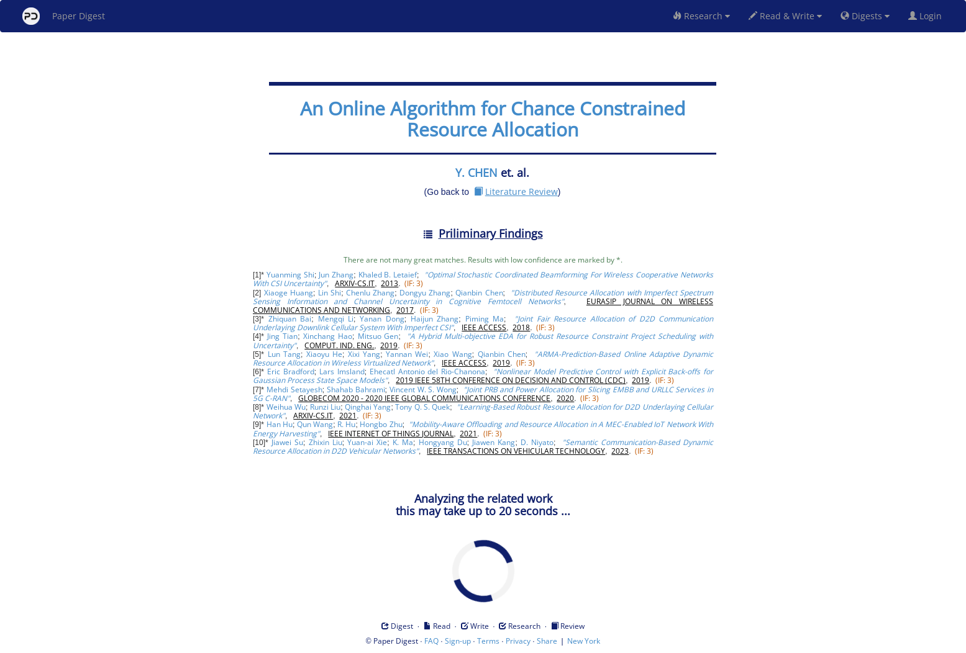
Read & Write (785, 16)
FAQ (431, 641)
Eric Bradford (290, 371)
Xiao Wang (453, 354)
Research (701, 16)
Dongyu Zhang (424, 292)
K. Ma (403, 442)
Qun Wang (315, 424)
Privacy (518, 641)
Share (547, 641)
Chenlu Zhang (370, 292)
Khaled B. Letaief (387, 274)
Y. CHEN (476, 172)
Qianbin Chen (479, 292)
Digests (865, 16)
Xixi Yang (364, 354)
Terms (488, 641)
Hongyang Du (443, 442)
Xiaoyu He (324, 354)
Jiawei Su (287, 442)
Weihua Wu (286, 407)
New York (583, 641)
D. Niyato (537, 442)
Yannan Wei (407, 354)
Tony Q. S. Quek (422, 407)
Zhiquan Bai (290, 318)
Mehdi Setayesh (294, 389)
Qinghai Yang (368, 407)
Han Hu (280, 424)
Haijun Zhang (435, 318)
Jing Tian (282, 336)
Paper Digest (63, 16)
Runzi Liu (325, 407)
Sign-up (458, 641)
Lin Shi (329, 292)
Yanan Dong (382, 318)
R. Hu (346, 424)
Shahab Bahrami (356, 389)
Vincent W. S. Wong (423, 389)
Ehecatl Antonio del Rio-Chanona (427, 371)
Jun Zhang (336, 274)
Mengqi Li (336, 318)
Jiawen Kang (493, 442)
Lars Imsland (342, 371)
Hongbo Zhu (381, 424)
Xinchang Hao (327, 336)
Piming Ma (484, 318)
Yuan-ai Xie (367, 442)
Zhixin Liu (325, 442)
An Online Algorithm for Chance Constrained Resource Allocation (492, 119)
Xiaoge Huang (288, 292)
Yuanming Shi (290, 274)
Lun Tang (284, 354)
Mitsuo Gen (378, 336)
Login (927, 16)
